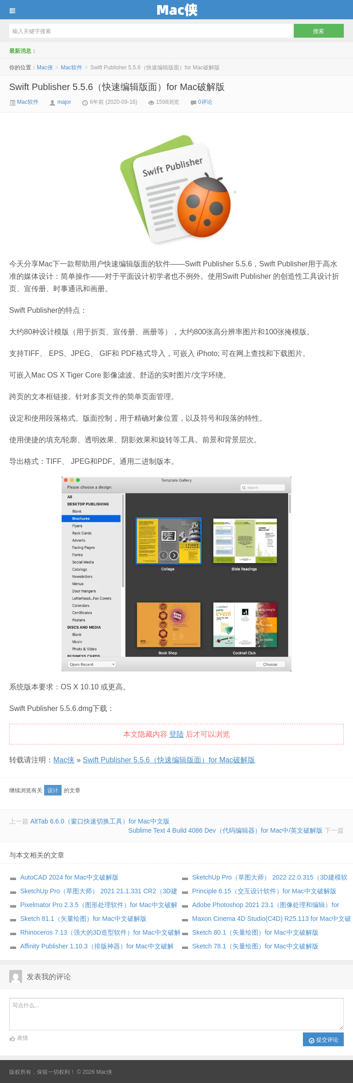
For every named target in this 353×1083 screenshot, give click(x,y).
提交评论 (323, 1040)
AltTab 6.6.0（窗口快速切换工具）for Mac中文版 (100, 821)
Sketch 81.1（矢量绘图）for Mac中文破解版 (83, 918)
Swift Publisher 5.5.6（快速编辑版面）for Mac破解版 (117, 87)
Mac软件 (71, 67)
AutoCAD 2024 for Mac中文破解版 (69, 877)
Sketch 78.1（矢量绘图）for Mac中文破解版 (255, 946)
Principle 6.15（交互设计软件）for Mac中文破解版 (264, 891)
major (64, 102)
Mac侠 (176, 9)
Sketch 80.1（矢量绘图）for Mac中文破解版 (255, 932)
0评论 (205, 102)
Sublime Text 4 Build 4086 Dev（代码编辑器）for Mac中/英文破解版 (225, 830)
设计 (52, 790)
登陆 (176, 734)
